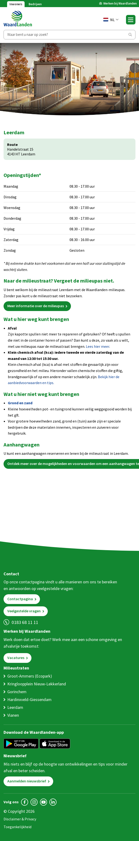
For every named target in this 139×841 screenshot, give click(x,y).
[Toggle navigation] (130, 19)
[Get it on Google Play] (21, 744)
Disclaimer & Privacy (20, 819)
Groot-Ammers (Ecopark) (29, 676)
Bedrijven (35, 4)
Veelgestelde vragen (24, 611)
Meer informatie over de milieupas (35, 305)
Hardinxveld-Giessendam (29, 699)
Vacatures (15, 657)
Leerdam (15, 707)
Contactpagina (20, 598)
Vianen (13, 715)
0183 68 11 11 (25, 622)
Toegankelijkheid (17, 827)
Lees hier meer (97, 346)
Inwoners (15, 4)
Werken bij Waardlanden (120, 3)
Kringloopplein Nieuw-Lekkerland (36, 684)
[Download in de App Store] (54, 744)
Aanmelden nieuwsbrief (26, 781)
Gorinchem (16, 691)
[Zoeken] (69, 34)
